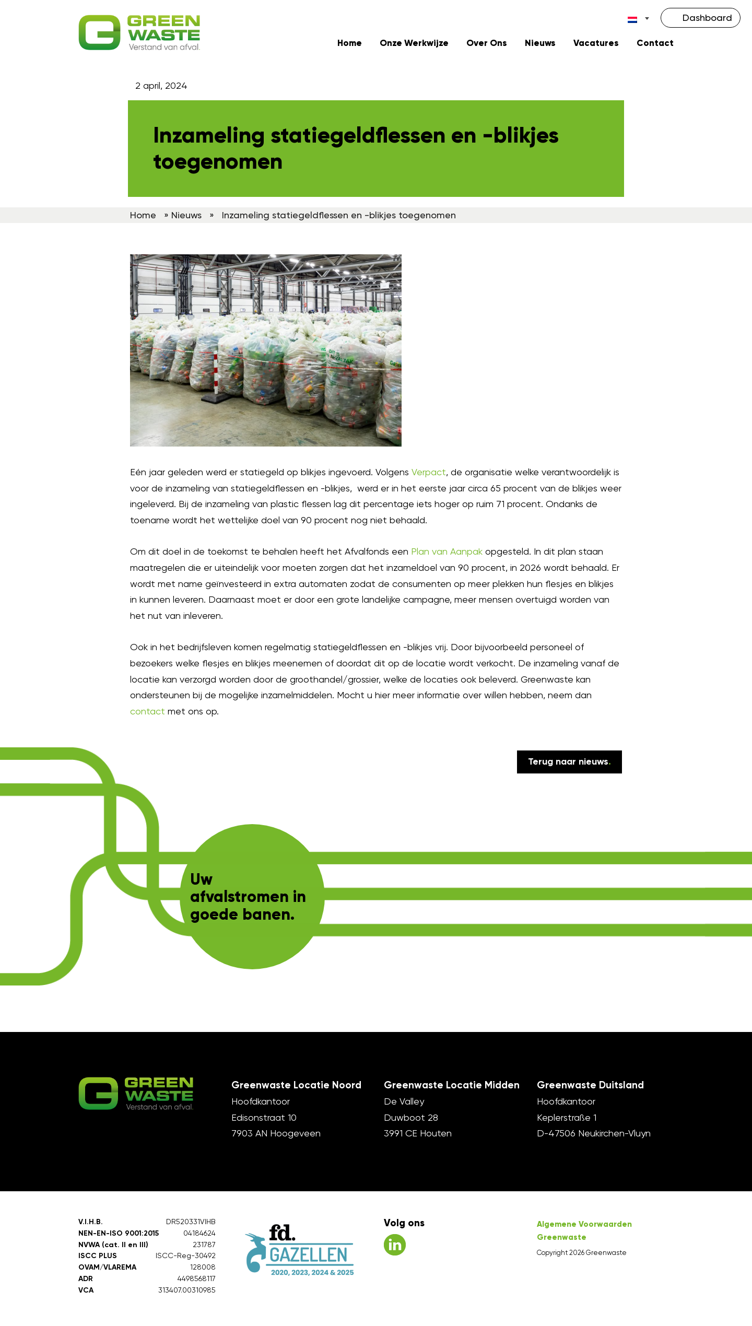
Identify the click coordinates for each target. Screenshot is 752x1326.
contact (147, 713)
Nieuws (540, 45)
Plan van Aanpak (447, 553)
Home (349, 45)
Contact (655, 45)
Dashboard (707, 17)
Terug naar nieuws (569, 764)
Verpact (429, 474)
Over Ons (486, 45)
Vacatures (596, 45)
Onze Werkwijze (414, 45)
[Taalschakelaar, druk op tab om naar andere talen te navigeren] (638, 18)
